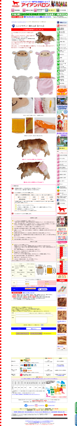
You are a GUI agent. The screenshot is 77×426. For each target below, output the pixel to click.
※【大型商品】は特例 (60, 365)
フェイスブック (29, 405)
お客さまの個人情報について (29, 411)
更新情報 (15, 411)
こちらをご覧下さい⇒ (52, 401)
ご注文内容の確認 (54, 411)
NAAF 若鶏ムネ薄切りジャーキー (62, 321)
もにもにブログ (50, 405)
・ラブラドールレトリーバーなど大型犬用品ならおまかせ (39, 420)
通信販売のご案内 (21, 411)
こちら (34, 308)
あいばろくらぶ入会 (38, 411)
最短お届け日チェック (46, 411)
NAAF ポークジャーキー (62, 334)
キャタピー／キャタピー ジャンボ (62, 295)
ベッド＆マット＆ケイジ (22, 21)
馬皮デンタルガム (62, 346)
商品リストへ (33, 329)
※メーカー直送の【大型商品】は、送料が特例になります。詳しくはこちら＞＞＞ (26, 394)
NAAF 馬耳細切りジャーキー (62, 308)
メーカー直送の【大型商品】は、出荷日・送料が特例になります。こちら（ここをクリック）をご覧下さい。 (39, 378)
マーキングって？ (47, 334)
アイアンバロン (14, 21)
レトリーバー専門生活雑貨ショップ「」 (39, 422)
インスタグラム (39, 405)
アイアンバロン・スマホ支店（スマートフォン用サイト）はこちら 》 (39, 418)
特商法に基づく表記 (61, 411)
